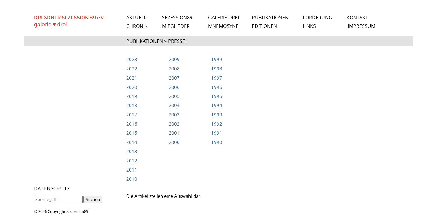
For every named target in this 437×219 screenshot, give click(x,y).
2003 (174, 115)
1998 (216, 69)
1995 (216, 96)
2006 (174, 87)
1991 (216, 133)
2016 (131, 124)
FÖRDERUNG (317, 18)
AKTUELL (136, 18)
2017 (131, 115)
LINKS (309, 26)
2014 (131, 142)
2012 (131, 161)
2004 (174, 105)
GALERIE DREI (223, 18)
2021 (131, 78)
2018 (131, 105)
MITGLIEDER (176, 26)
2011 (131, 170)
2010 (131, 179)
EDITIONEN (264, 26)
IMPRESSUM (361, 26)
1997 (216, 78)
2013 (131, 151)
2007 (174, 78)
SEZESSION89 (177, 18)
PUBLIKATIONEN (270, 18)
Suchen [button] (93, 199)
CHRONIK (136, 26)
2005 (174, 96)
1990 (216, 142)
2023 (131, 59)
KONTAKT (357, 18)
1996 (216, 87)
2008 (174, 69)
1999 (216, 59)
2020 (131, 87)
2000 (174, 142)
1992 (216, 124)
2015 (131, 133)
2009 (174, 59)
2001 (174, 133)
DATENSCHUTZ (52, 188)
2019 (131, 96)
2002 (174, 124)
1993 (216, 115)
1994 (216, 105)
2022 (131, 69)
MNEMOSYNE (223, 26)
